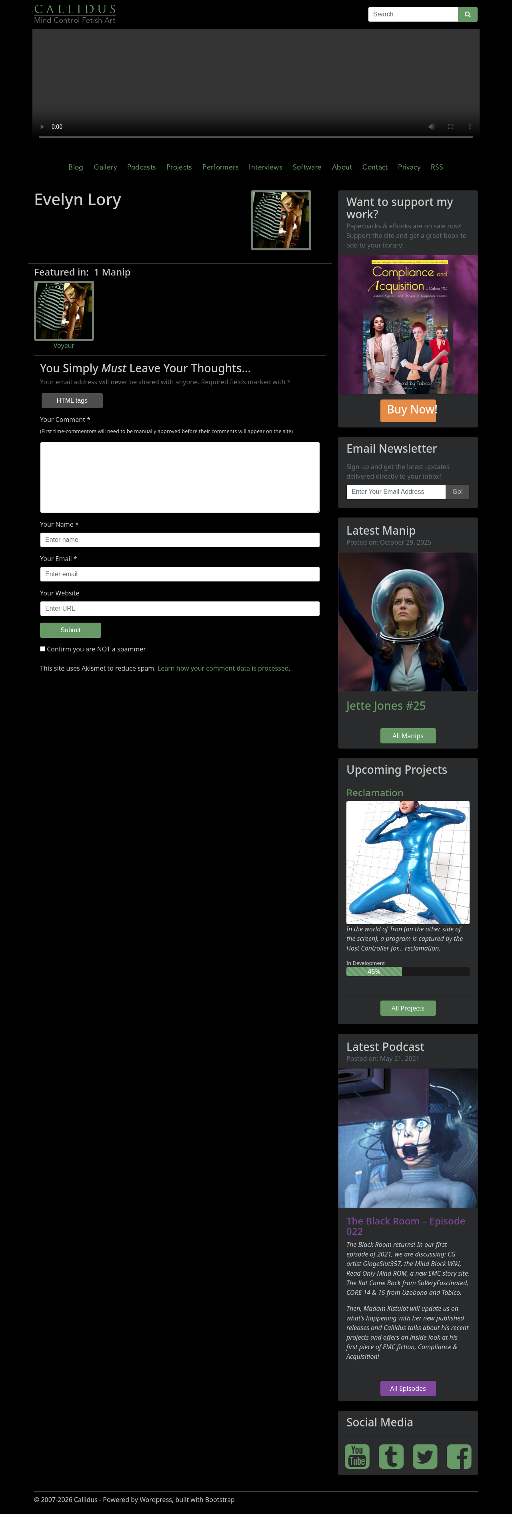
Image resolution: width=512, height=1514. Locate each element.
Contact (375, 167)
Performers (220, 167)
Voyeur (64, 345)
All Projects (408, 1008)
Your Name (57, 524)
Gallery (105, 167)
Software (307, 167)
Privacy (409, 167)
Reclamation (375, 792)
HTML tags (72, 400)
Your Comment (62, 419)
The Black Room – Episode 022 (405, 1226)
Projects (179, 167)
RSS (437, 167)
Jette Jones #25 (386, 705)
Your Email (56, 558)
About (342, 167)
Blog (75, 167)
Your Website (60, 593)
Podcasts (141, 167)
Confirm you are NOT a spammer (93, 649)
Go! (457, 491)
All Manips (408, 735)
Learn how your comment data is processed (223, 668)
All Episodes (408, 1388)
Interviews (265, 167)
